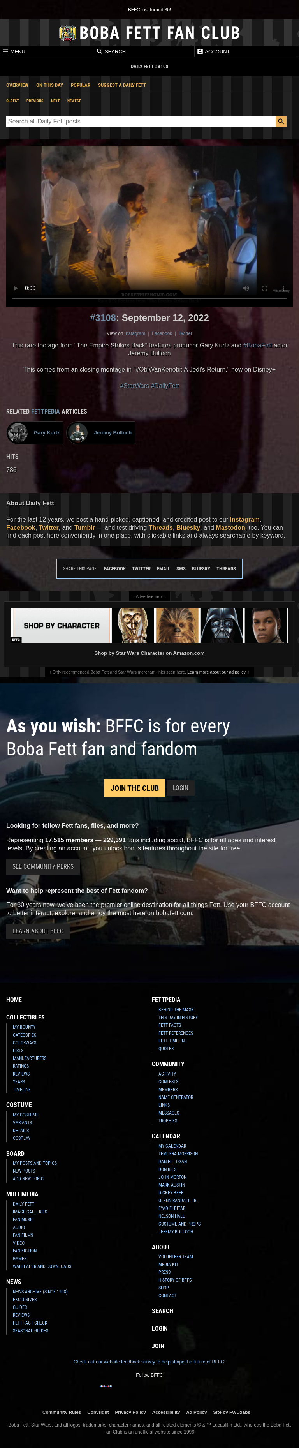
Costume (19, 1105)
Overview (17, 85)
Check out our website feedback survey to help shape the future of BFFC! (149, 1362)
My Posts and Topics (35, 1163)
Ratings (21, 1066)
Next (55, 100)
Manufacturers (29, 1058)
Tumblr (84, 527)
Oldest (12, 100)
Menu (13, 51)
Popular (80, 85)
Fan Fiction (25, 1251)
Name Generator (175, 1097)
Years (19, 1082)
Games (19, 1258)
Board (15, 1153)
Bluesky (188, 527)
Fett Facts (169, 1025)
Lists (18, 1050)
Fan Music (23, 1219)
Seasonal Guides (30, 1330)
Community (168, 1064)
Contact (167, 1295)
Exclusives (25, 1299)
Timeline (22, 1089)
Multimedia (22, 1194)
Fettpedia (45, 411)
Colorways (24, 1043)
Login (180, 788)
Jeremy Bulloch (175, 1232)
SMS (181, 568)
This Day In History (178, 1017)
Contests (168, 1082)
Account (213, 51)
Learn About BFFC (37, 931)
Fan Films (23, 1235)
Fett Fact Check (30, 1323)
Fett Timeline (172, 1041)
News (13, 1282)
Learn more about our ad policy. (216, 672)
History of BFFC (175, 1280)
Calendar (166, 1136)
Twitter (185, 333)
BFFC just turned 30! (149, 9)
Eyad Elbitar (171, 1208)
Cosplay (21, 1138)
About (161, 1247)
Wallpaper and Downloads (42, 1266)
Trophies (167, 1120)
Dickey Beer (170, 1193)
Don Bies (167, 1169)
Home (14, 1000)
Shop (163, 1288)
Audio (19, 1227)
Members (168, 1089)
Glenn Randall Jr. (177, 1200)
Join (158, 1346)
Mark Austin (171, 1185)
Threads (161, 527)
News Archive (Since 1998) (40, 1292)
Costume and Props (179, 1224)
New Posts (24, 1171)
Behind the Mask (176, 1009)
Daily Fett (23, 1204)
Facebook (162, 333)
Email (163, 568)
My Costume (26, 1115)
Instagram (135, 333)
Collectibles (25, 1017)
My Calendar (172, 1146)
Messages (168, 1113)
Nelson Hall (171, 1216)
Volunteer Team (175, 1256)
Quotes (166, 1048)
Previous (34, 100)
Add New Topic (28, 1179)
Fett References (175, 1033)
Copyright (98, 1411)
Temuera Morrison (178, 1154)
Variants (22, 1122)
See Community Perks (43, 866)
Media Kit (168, 1264)
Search (111, 51)
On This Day (49, 85)
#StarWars (134, 386)
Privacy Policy (130, 1411)
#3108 (103, 317)
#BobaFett (257, 345)
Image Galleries (30, 1212)
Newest (74, 100)
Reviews (21, 1074)
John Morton (172, 1177)
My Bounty (24, 1027)
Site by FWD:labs (231, 1411)
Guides (20, 1307)
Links (164, 1105)
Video (19, 1243)
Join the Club (135, 788)
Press (164, 1272)
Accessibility (166, 1411)
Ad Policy (196, 1411)
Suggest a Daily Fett (122, 85)
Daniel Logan (172, 1161)
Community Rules (61, 1411)
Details (21, 1130)
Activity (167, 1074)
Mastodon (230, 527)
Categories (24, 1035)
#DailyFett (165, 386)
